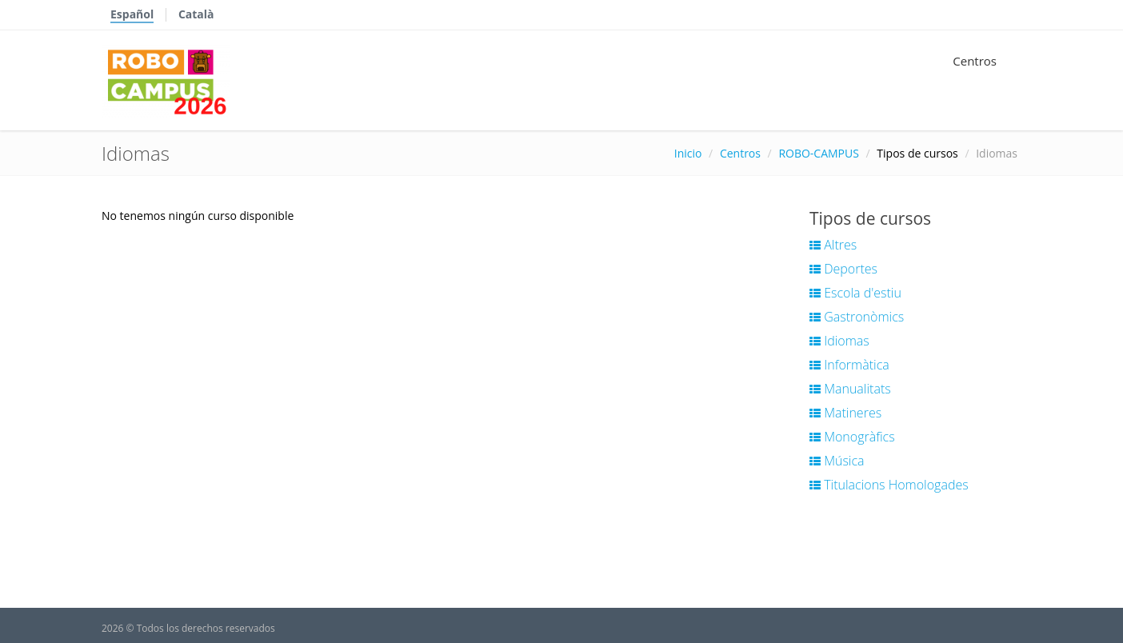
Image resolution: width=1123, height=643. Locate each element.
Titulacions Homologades (889, 484)
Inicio (688, 153)
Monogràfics (852, 436)
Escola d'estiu (855, 293)
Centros (975, 61)
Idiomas (839, 340)
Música (837, 460)
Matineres (845, 412)
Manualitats (850, 388)
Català (196, 14)
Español (132, 14)
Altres (833, 245)
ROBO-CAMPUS (818, 153)
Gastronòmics (856, 316)
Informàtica (849, 364)
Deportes (843, 269)
